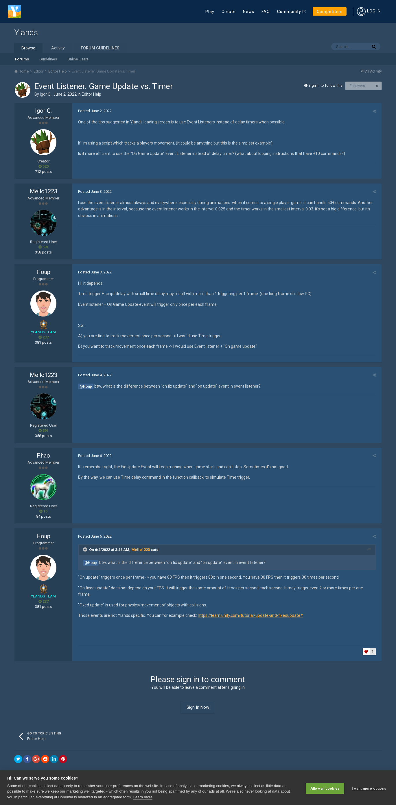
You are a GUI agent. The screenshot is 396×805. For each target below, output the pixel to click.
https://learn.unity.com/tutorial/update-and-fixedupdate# (249, 609)
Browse (28, 48)
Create (229, 11)
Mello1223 (43, 191)
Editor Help (91, 94)
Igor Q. (45, 94)
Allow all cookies (325, 788)
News (248, 11)
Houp (43, 272)
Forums (22, 59)
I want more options (369, 788)
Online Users (78, 59)
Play (209, 11)
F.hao (43, 455)
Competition (329, 11)
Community (289, 11)
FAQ (265, 11)
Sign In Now (198, 700)
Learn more (142, 797)
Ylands (26, 32)
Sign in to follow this (325, 85)
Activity (58, 48)
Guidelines (48, 59)
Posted (93, 111)
